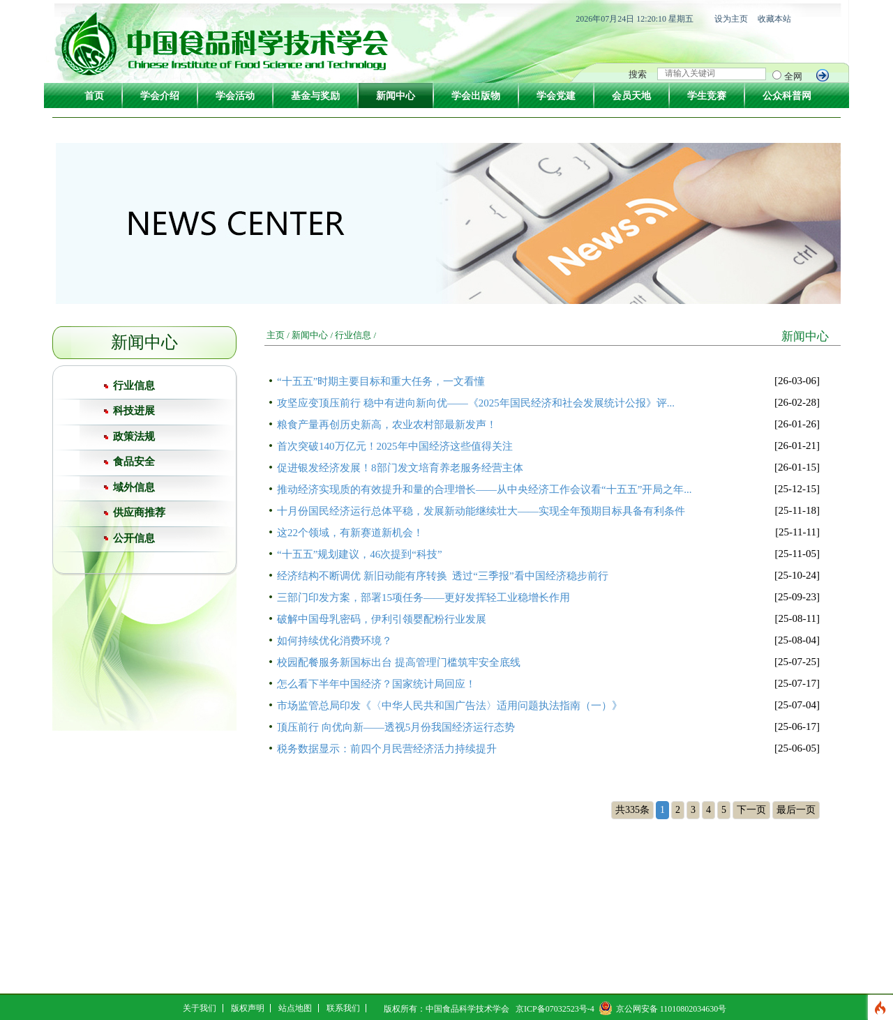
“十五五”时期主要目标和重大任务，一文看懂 (381, 381)
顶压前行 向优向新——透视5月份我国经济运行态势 (396, 727)
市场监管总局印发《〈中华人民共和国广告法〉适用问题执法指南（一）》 (449, 705)
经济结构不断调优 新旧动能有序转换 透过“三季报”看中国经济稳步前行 (442, 575)
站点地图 (295, 1008)
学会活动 (235, 96)
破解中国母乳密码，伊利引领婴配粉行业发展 (381, 619)
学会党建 (556, 96)
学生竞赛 (706, 96)
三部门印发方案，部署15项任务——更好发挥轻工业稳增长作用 (423, 597)
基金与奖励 (315, 96)
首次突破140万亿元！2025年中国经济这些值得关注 (395, 446)
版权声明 (247, 1008)
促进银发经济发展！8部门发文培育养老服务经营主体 (400, 467)
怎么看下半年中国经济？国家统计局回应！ (376, 684)
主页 (276, 335)
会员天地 (631, 96)
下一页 (751, 810)
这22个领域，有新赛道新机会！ (350, 532)
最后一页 (796, 810)
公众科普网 (787, 96)
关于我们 (199, 1008)
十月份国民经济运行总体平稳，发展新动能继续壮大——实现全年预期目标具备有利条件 (481, 511)
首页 (94, 96)
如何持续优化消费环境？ (334, 640)
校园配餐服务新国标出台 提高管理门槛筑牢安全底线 (398, 662)
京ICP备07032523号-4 (555, 1009)
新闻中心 (395, 96)
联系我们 (343, 1008)
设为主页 (731, 19)
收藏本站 (774, 19)
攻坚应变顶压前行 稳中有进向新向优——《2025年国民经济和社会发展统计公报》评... (476, 403)
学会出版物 (475, 96)
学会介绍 (159, 96)
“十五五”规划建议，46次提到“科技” (359, 554)
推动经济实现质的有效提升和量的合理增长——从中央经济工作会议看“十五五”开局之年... (484, 489)
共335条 (632, 810)
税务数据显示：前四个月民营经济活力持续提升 (387, 748)
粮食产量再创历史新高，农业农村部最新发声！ (387, 424)
